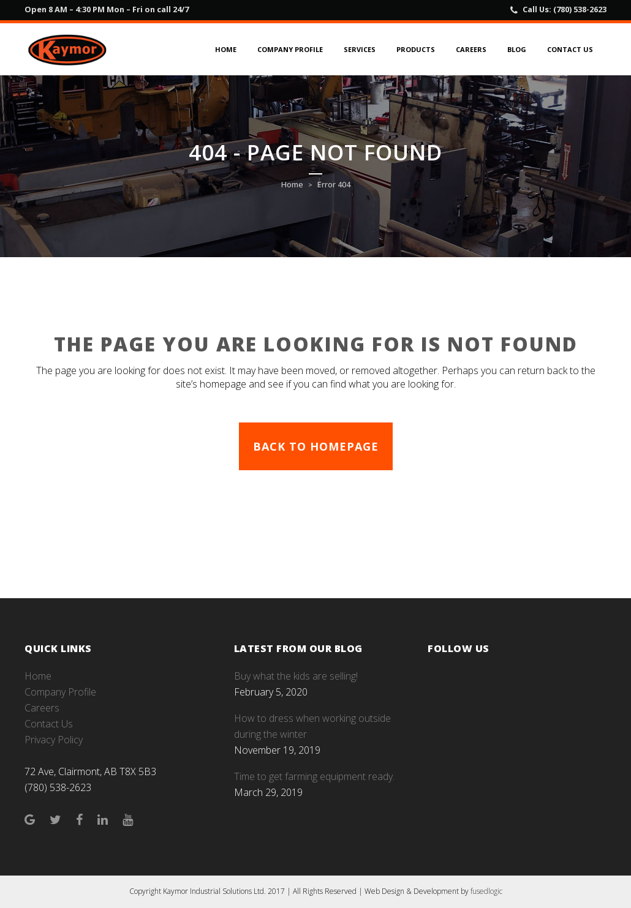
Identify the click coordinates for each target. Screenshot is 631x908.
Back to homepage (316, 446)
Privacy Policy (54, 739)
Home (292, 184)
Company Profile (60, 692)
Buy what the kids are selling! (296, 676)
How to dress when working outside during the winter (312, 726)
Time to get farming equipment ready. (314, 776)
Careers (42, 708)
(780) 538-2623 (579, 9)
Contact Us (49, 723)
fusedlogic (486, 891)
